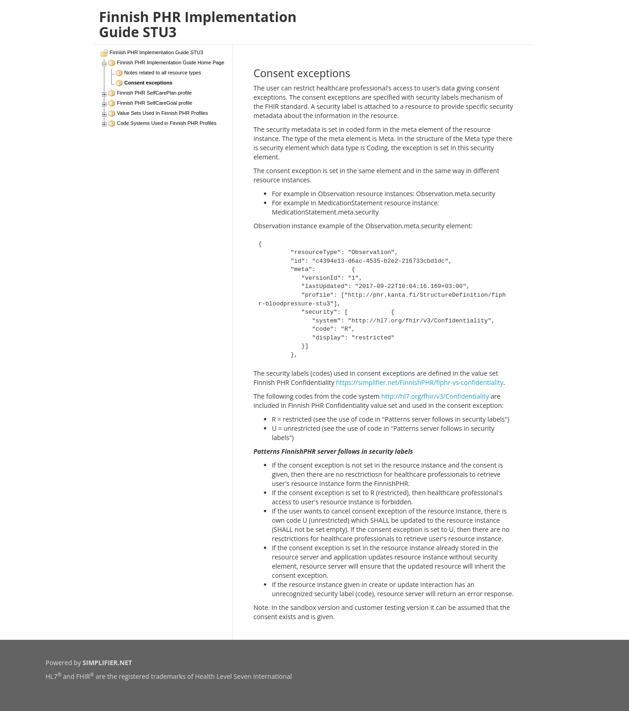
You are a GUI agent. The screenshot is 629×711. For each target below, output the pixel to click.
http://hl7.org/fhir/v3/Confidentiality (435, 396)
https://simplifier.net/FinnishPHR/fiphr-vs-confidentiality (419, 382)
